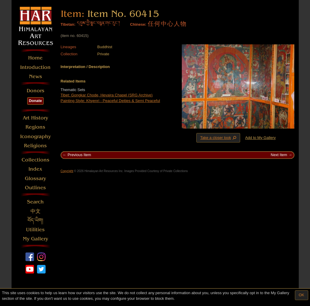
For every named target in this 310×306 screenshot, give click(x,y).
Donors (35, 90)
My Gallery (35, 239)
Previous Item (79, 155)
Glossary (35, 178)
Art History (35, 118)
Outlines (35, 187)
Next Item (279, 155)
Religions (35, 145)
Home (35, 58)
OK (301, 295)
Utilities (35, 229)
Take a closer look (218, 137)
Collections (35, 160)
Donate (35, 100)
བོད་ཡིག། (35, 220)
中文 (35, 211)
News (35, 76)
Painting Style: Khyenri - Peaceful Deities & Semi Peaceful (110, 100)
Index (35, 169)
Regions (35, 127)
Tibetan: (68, 24)
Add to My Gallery (260, 137)
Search (35, 202)
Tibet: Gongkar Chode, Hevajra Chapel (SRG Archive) (107, 95)
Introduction (35, 67)
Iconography (35, 136)
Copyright (67, 171)
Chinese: (138, 24)
